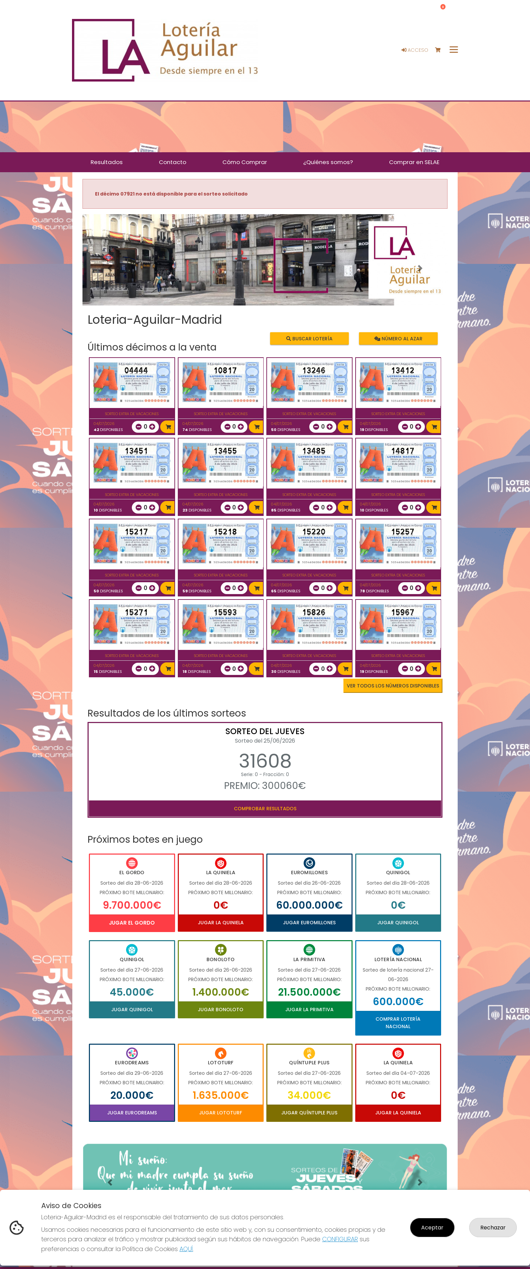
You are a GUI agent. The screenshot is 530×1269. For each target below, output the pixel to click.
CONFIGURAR (340, 1239)
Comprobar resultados (265, 808)
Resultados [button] (107, 162)
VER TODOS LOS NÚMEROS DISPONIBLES (393, 685)
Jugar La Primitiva (309, 1009)
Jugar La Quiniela (221, 922)
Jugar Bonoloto (220, 1009)
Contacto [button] (172, 162)
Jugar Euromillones (309, 922)
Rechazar (493, 1227)
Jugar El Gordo (132, 922)
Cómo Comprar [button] (244, 162)
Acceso (415, 50)
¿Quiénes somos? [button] (328, 162)
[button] (109, 268)
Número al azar (398, 338)
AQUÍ (186, 1249)
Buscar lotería (309, 338)
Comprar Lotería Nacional (398, 1023)
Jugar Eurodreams (132, 1112)
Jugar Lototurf (220, 1112)
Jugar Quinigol (398, 922)
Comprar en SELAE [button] (414, 162)
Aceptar (432, 1227)
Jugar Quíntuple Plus (309, 1112)
